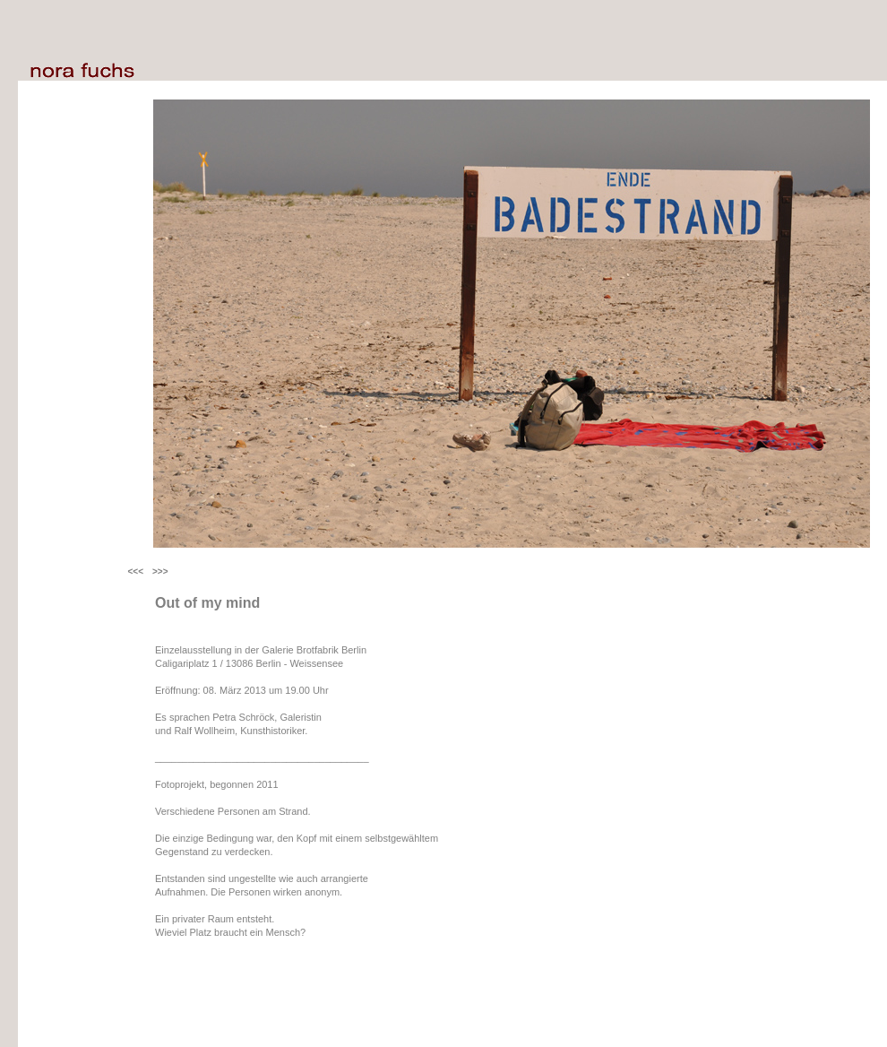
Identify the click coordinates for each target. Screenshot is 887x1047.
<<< (135, 571)
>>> (160, 571)
